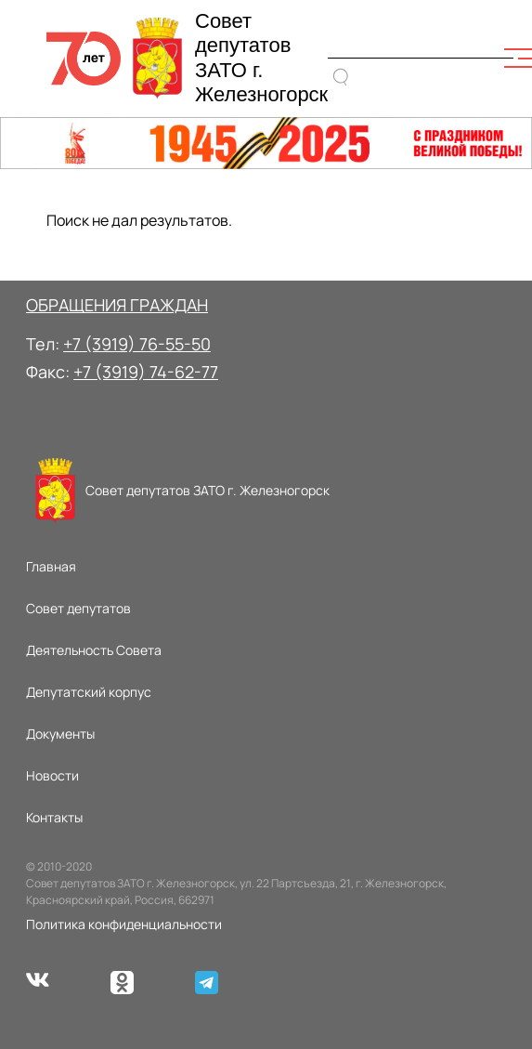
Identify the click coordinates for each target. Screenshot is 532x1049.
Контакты (54, 817)
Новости (52, 775)
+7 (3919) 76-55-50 (137, 344)
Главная (51, 566)
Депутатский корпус (88, 692)
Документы (60, 734)
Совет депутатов (78, 608)
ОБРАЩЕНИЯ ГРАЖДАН (117, 305)
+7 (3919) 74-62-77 (145, 372)
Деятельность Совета (94, 650)
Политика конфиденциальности (124, 924)
